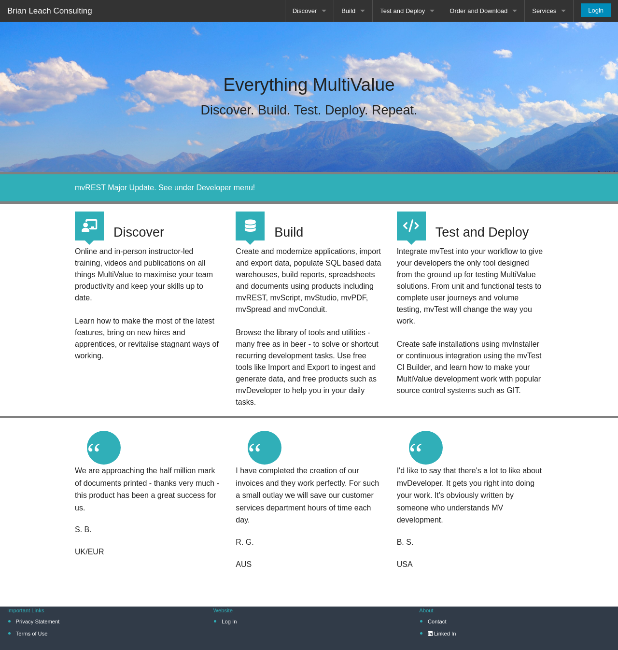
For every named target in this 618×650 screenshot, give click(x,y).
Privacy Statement (38, 621)
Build (348, 10)
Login (596, 10)
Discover (305, 10)
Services (544, 10)
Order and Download (478, 10)
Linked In (442, 633)
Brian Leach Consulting (49, 10)
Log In (229, 621)
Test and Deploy (402, 10)
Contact (437, 621)
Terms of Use (32, 633)
